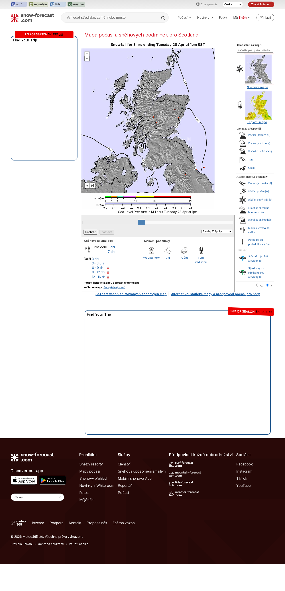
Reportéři (125, 485)
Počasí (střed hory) (259, 143)
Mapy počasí (89, 471)
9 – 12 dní (98, 272)
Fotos (84, 492)
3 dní (111, 247)
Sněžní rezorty (91, 464)
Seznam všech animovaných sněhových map (131, 294)
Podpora (56, 523)
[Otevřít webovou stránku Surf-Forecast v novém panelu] (19, 4)
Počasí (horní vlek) (259, 134)
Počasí (184, 17)
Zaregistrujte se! (114, 287)
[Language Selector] (37, 497)
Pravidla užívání (22, 544)
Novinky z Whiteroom (96, 485)
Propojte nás (97, 523)
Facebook (244, 464)
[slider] (141, 222)
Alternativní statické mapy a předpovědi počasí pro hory (215, 294)
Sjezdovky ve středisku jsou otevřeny (256, 272)
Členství (124, 464)
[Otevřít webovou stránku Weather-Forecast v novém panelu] (76, 4)
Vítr (168, 257)
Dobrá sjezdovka (258, 183)
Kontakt (75, 523)
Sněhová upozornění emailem (142, 471)
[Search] (163, 18)
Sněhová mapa (257, 87)
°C (261, 285)
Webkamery (151, 257)
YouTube (243, 485)
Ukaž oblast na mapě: (249, 45)
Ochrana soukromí (51, 544)
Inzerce (38, 523)
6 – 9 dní (98, 268)
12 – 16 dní (99, 277)
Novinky (205, 17)
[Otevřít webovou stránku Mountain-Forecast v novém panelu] (38, 4)
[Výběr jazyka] (233, 4)
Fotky (223, 17)
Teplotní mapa (257, 122)
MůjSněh (86, 500)
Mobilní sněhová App (135, 478)
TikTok (241, 478)
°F (271, 285)
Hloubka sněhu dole (259, 219)
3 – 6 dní (98, 263)
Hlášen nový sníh (258, 199)
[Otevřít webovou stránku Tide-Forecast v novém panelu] (58, 4)
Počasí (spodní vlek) (260, 151)
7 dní (111, 252)
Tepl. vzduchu (201, 260)
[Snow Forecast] (32, 17)
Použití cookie (78, 544)
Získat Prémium (261, 4)
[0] (270, 183)
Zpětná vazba (123, 523)
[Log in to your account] (265, 17)
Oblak (251, 167)
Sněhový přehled (93, 478)
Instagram (244, 471)
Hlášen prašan (256, 191)
